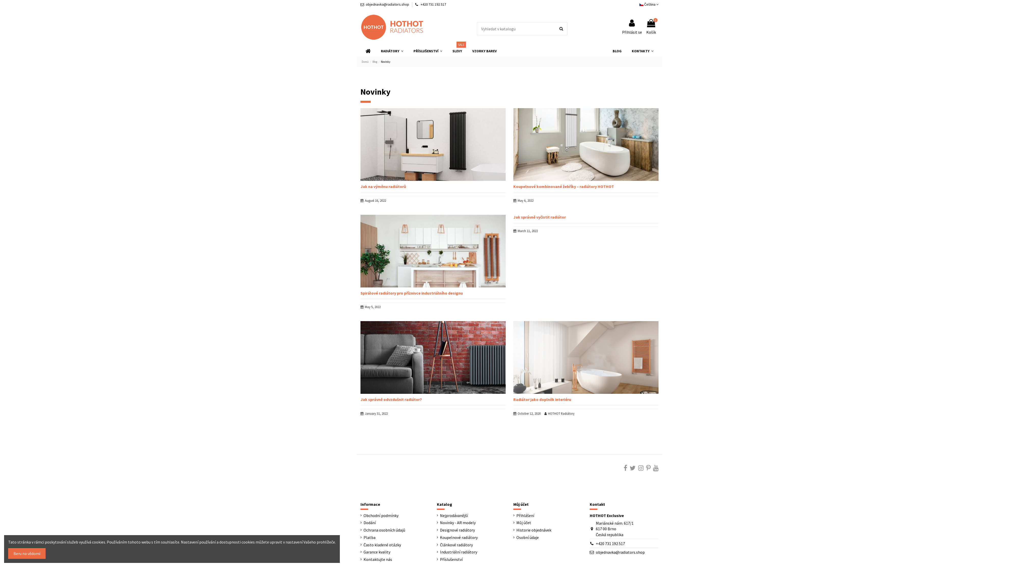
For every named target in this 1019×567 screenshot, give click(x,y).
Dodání (370, 522)
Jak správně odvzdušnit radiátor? (391, 399)
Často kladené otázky (382, 544)
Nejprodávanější (454, 515)
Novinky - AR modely (458, 522)
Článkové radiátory (456, 544)
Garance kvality (377, 552)
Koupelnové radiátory (459, 537)
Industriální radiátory (458, 552)
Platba (370, 537)
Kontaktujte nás (378, 559)
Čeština (649, 4)
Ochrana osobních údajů (384, 530)
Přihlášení (525, 515)
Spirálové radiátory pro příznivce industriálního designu (411, 293)
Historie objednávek (533, 530)
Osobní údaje (527, 537)
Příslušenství (451, 559)
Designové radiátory (457, 530)
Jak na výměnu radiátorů (383, 186)
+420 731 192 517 (610, 543)
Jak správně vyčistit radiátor (539, 217)
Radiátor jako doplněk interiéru (542, 399)
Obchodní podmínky (381, 515)
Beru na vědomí (27, 553)
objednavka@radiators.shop (387, 4)
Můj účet (523, 522)
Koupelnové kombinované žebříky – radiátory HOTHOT (563, 186)
